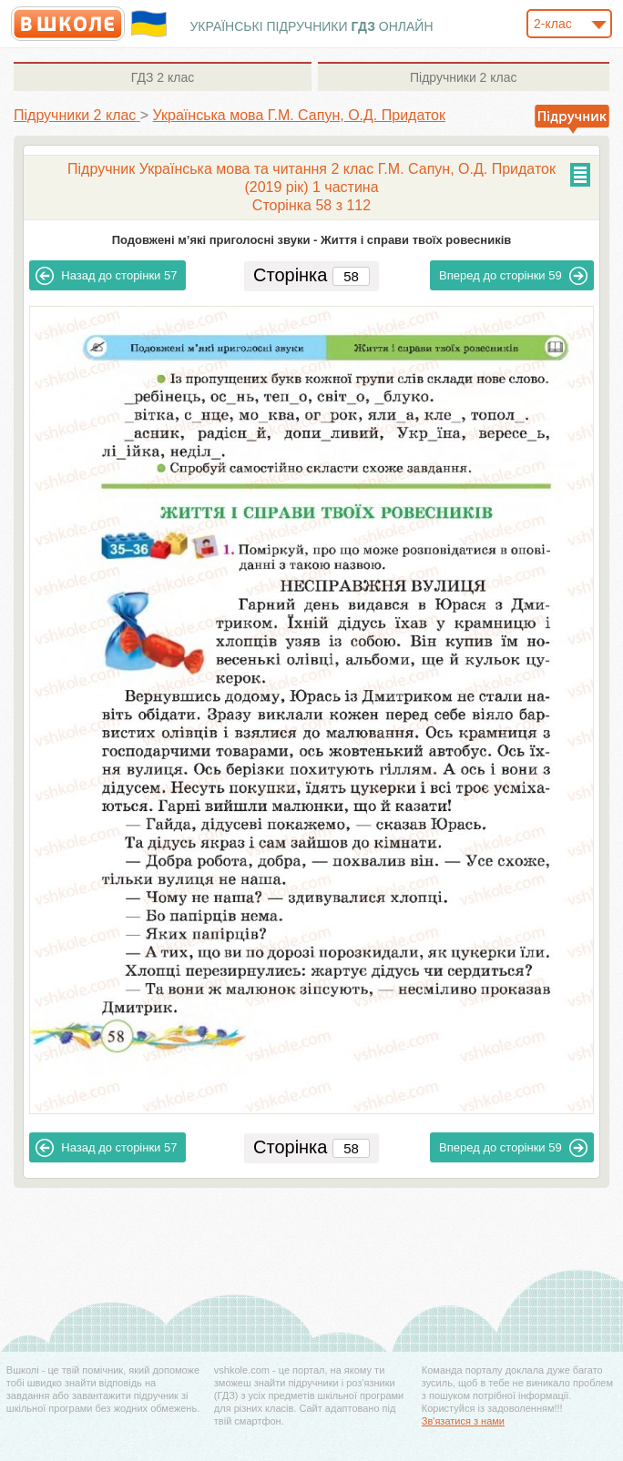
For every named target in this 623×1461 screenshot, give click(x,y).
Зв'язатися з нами (463, 1420)
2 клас (162, 77)
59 (513, 276)
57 (106, 276)
